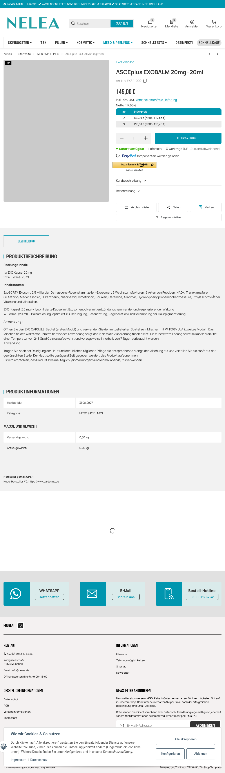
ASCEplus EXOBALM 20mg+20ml (84, 54)
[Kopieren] (145, 80)
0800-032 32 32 (202, 597)
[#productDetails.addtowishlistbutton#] (205, 207)
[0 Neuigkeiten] (149, 23)
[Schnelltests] (154, 42)
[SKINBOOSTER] (20, 42)
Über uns (121, 654)
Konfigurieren (170, 753)
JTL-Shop (180, 767)
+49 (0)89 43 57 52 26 (20, 654)
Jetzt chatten (49, 597)
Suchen (122, 23)
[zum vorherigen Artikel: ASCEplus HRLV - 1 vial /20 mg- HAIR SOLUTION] (209, 54)
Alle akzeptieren (185, 739)
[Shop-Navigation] (14, 4)
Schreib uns (126, 597)
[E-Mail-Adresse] (158, 725)
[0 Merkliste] (171, 23)
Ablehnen (200, 753)
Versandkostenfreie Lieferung (156, 100)
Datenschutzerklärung (177, 712)
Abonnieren (205, 725)
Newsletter (122, 672)
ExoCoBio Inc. (125, 62)
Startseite (24, 54)
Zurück (8, 54)
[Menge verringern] (121, 138)
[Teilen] (173, 207)
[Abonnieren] (121, 725)
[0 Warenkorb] (213, 23)
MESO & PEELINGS (48, 54)
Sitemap (121, 666)
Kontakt (31, 3)
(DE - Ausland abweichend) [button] (202, 149)
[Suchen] (93, 23)
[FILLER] (61, 42)
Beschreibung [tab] (26, 241)
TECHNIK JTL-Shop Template (204, 767)
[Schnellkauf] (209, 42)
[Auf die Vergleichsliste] (136, 207)
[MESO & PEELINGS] (118, 42)
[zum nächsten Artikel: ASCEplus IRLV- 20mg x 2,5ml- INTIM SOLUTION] (217, 54)
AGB (6, 705)
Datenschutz (12, 699)
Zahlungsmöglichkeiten (130, 660)
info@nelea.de (20, 670)
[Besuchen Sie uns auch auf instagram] (20, 625)
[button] (134, 167)
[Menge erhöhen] (145, 138)
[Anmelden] (192, 23)
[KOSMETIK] (85, 42)
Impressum (10, 718)
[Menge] (134, 138)
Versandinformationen (17, 712)
